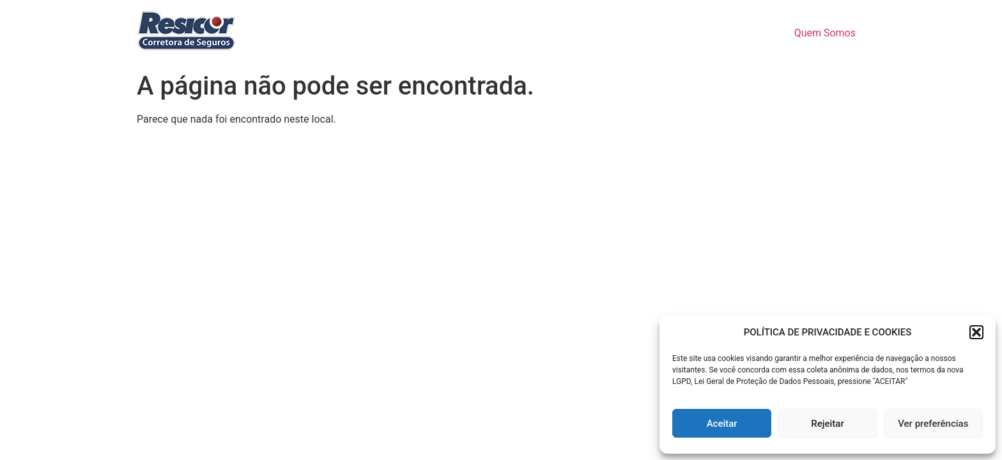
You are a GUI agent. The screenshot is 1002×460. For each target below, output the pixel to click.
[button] (976, 332)
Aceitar (722, 423)
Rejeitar (827, 423)
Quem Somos (825, 33)
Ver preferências (933, 423)
